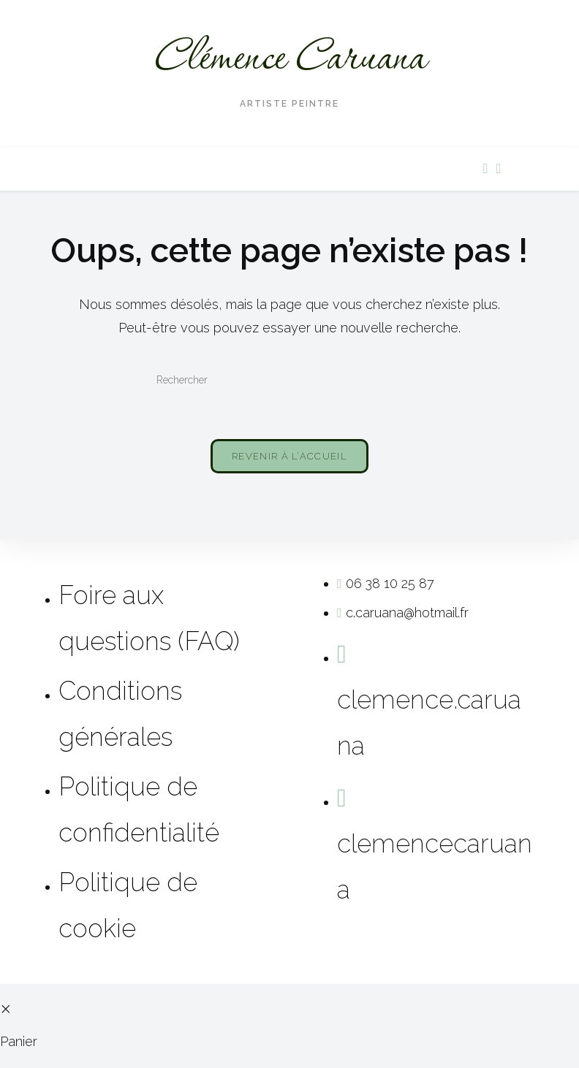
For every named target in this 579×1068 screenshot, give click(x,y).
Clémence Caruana (289, 59)
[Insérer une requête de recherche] (289, 380)
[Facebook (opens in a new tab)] (484, 168)
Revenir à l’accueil (289, 456)
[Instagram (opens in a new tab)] (497, 168)
